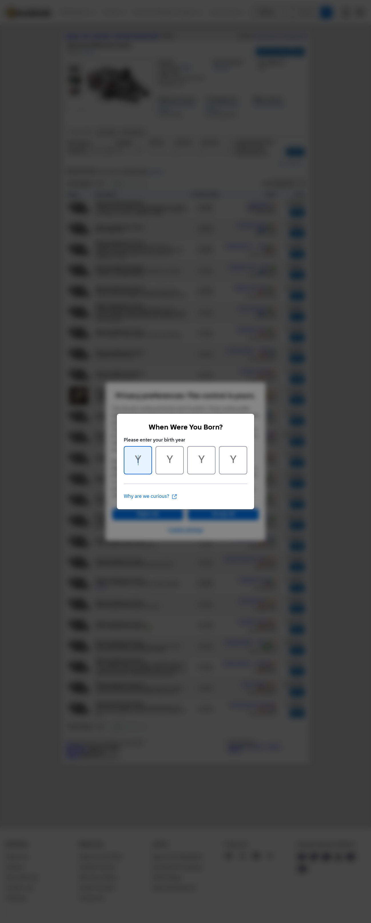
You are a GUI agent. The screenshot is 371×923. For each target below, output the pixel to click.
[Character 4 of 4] (233, 460)
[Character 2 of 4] (169, 460)
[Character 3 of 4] (201, 460)
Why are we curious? (150, 497)
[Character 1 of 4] (138, 460)
